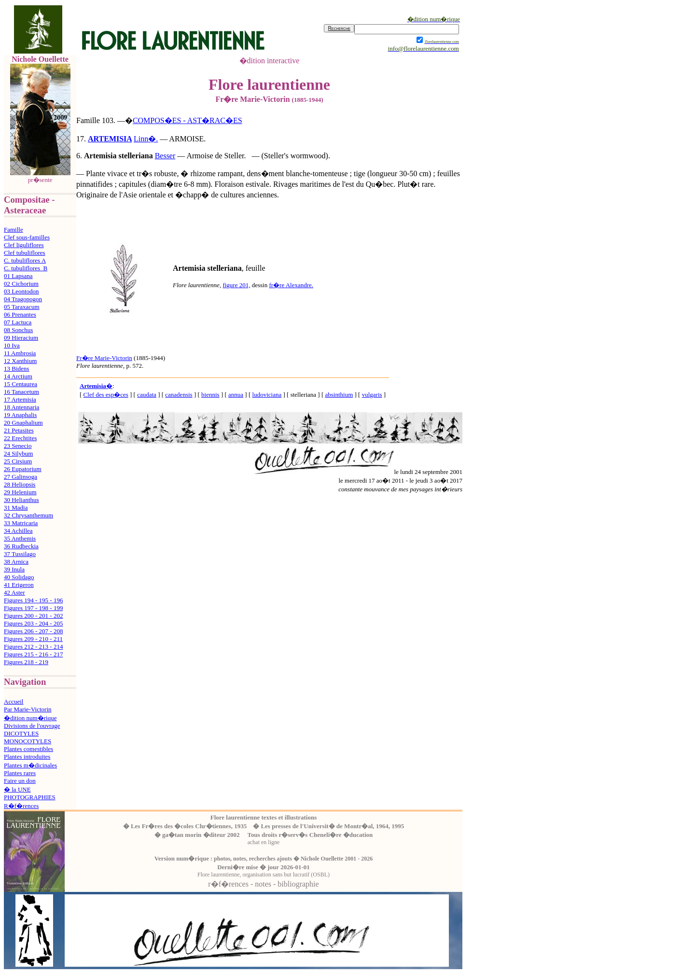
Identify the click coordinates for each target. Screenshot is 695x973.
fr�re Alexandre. (291, 285)
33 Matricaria (21, 523)
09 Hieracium (21, 337)
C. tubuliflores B (25, 268)
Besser (165, 156)
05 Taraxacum (22, 306)
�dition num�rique (30, 718)
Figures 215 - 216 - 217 (33, 654)
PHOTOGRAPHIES (30, 797)
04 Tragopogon (23, 299)
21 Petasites (19, 430)
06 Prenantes (20, 314)
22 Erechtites (20, 438)
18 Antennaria (21, 407)
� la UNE (17, 789)
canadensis (178, 394)
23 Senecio (17, 445)
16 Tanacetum (21, 391)
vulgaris (372, 394)
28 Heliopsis (19, 484)
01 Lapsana (18, 275)
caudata (146, 394)
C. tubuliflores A (25, 260)
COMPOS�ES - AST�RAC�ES (187, 120)
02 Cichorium (21, 283)
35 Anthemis (20, 538)
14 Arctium (18, 376)
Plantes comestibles (28, 748)
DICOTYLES (21, 733)
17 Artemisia (20, 399)
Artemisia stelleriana (118, 156)
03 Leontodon (21, 291)
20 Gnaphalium (23, 422)
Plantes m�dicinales (30, 765)
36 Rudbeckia (21, 546)
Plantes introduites (27, 756)
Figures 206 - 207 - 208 (33, 631)
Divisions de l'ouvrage (32, 725)
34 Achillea (18, 530)
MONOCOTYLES (27, 741)
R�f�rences (21, 805)
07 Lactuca (17, 322)
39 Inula (14, 569)
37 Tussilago (20, 553)
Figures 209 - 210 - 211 (33, 638)
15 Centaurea (20, 384)
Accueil (13, 701)
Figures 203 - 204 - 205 (33, 623)
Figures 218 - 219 (26, 662)
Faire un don (20, 780)
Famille (13, 229)
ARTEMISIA (110, 139)
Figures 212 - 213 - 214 (33, 646)
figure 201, (236, 285)
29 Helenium (20, 492)
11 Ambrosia (20, 353)
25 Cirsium (18, 461)
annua (235, 394)
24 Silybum (18, 453)
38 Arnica (16, 561)
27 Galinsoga (20, 476)
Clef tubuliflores (24, 252)
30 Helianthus (21, 499)
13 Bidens (16, 368)
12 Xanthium (20, 360)
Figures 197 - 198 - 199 (33, 608)
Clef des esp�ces (105, 394)
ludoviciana (267, 394)
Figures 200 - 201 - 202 (33, 615)
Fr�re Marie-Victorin (104, 357)
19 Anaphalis (20, 414)
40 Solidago (19, 577)
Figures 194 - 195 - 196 (33, 600)
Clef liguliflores (24, 245)
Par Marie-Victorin (28, 709)
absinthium (339, 394)
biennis (210, 394)
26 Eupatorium (23, 469)
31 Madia (16, 507)
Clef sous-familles (27, 237)
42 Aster (14, 592)
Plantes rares (20, 773)
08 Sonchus (18, 330)
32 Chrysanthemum (28, 515)
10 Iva (12, 345)
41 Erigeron (19, 584)
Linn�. (146, 139)
